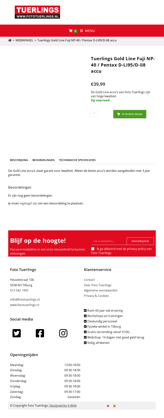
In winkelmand (132, 114)
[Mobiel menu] (87, 31)
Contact (89, 280)
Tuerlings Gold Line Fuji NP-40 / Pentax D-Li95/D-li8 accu (77, 40)
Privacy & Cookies (96, 296)
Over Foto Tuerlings (98, 285)
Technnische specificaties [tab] (77, 160)
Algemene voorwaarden (101, 290)
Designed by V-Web (63, 405)
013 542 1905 (19, 290)
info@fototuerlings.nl (25, 299)
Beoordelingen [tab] (43, 160)
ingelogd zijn (28, 203)
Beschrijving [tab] (19, 160)
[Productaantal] (94, 113)
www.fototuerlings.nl (24, 305)
